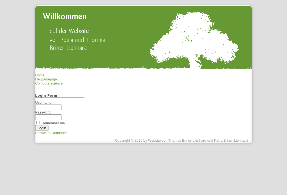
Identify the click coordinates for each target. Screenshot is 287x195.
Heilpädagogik (46, 79)
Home (40, 75)
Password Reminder (51, 133)
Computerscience (49, 83)
